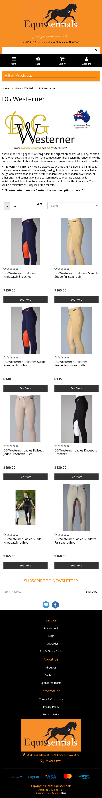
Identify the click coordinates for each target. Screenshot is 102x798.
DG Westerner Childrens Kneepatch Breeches (19, 275)
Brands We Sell (24, 88)
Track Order (51, 643)
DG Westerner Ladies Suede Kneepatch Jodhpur (22, 540)
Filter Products (18, 75)
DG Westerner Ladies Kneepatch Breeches (76, 452)
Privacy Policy (51, 706)
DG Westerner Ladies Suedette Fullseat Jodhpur (75, 540)
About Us (51, 667)
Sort (39, 204)
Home (5, 88)
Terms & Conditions (51, 699)
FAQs (51, 636)
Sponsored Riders (51, 682)
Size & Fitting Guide (51, 651)
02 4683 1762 (51, 761)
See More (25, 299)
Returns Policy (51, 714)
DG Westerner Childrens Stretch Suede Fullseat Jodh (76, 275)
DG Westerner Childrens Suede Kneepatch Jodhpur (24, 363)
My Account (51, 628)
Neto (63, 792)
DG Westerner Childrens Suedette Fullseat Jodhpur (72, 363)
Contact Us (51, 675)
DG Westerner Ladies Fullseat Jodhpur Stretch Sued (23, 452)
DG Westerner (47, 88)
